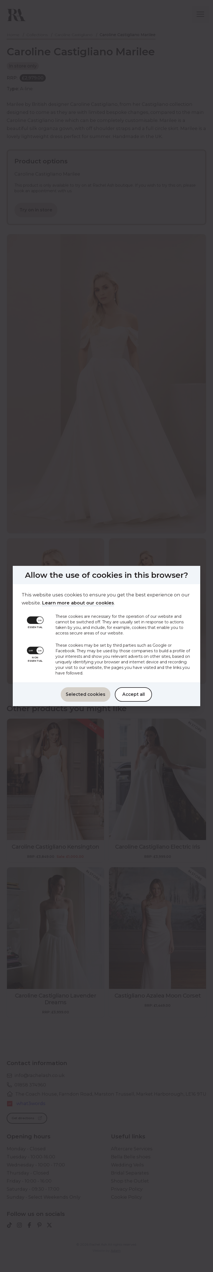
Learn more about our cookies (76, 603)
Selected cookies (86, 694)
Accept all (133, 694)
